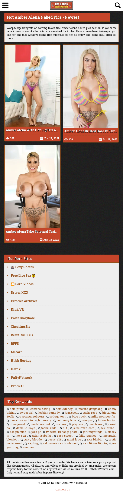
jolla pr (36, 432)
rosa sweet (65, 435)
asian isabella (41, 435)
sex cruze (107, 428)
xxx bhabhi (94, 439)
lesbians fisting (39, 409)
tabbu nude (48, 428)
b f (65, 428)
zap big (33, 443)
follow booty (106, 420)
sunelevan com (83, 428)
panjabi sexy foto (21, 420)
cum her (28, 447)
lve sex (21, 435)
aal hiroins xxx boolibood (60, 443)
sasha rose (90, 413)
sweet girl (26, 413)
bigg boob (79, 416)
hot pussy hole (66, 420)
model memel (40, 424)
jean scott (71, 413)
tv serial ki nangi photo (62, 432)
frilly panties (87, 435)
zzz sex (60, 424)
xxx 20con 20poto (95, 443)
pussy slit (54, 439)
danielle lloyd (25, 428)
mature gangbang (90, 409)
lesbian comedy (49, 413)
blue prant (17, 409)
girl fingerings (92, 432)
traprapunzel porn (31, 416)
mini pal (87, 420)
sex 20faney (64, 409)
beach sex (96, 424)
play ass (77, 424)
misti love (74, 439)
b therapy (44, 420)
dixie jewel (17, 424)
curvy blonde (33, 439)
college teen (57, 416)
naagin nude (18, 432)
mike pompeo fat (103, 416)
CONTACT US (62, 489)
